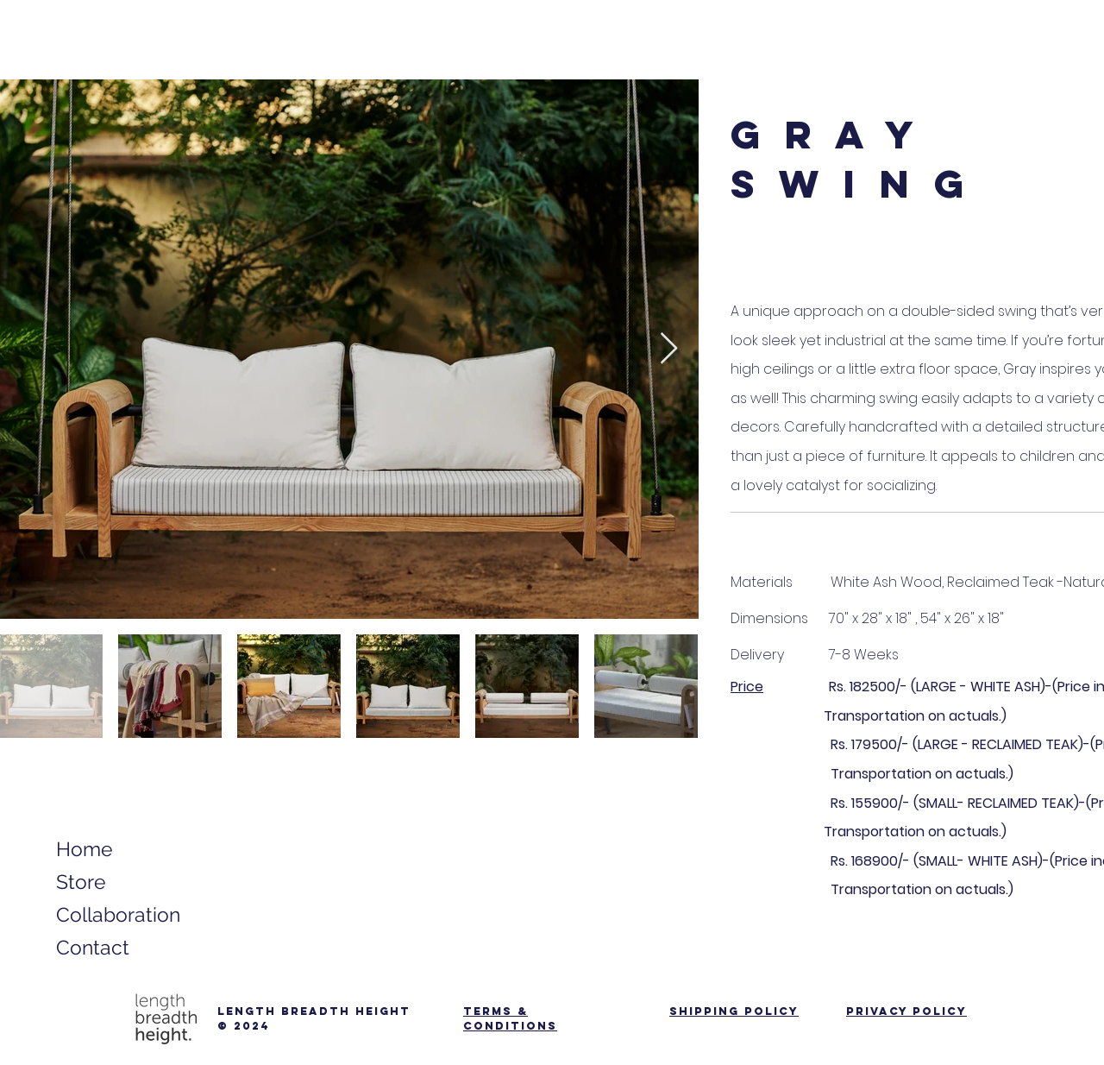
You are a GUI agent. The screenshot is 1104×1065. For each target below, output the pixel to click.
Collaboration (114, 914)
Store (81, 881)
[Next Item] (669, 349)
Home (84, 848)
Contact (92, 947)
